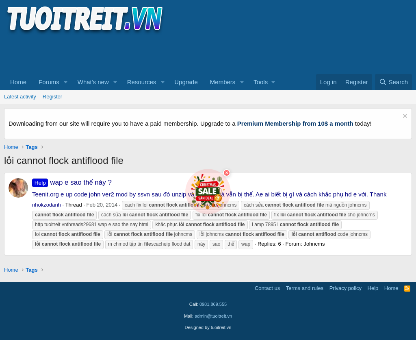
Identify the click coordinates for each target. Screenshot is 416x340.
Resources (141, 81)
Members (223, 81)
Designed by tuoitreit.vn (208, 327)
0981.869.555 (213, 304)
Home (18, 81)
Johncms (314, 244)
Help (373, 288)
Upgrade (186, 81)
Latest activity (20, 97)
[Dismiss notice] (404, 117)
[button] (66, 82)
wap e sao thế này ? (72, 182)
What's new (93, 81)
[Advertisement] (152, 53)
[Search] (393, 82)
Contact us (267, 288)
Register (52, 97)
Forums (49, 81)
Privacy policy (345, 288)
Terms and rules (304, 288)
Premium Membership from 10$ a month (295, 123)
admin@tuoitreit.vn (213, 316)
